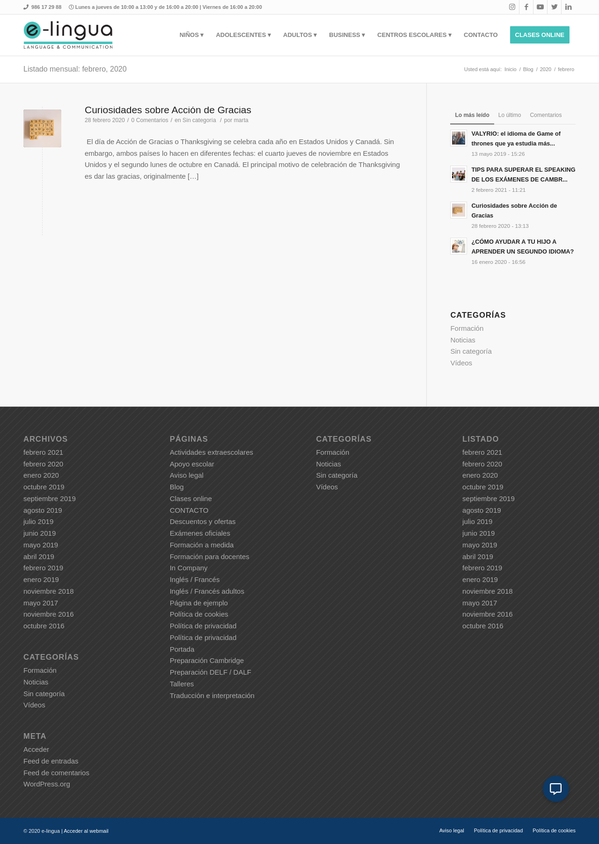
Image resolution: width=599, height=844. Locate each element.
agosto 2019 (42, 510)
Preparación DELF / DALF (210, 672)
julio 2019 (38, 521)
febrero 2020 (43, 464)
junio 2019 (39, 533)
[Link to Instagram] (512, 7)
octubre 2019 (44, 487)
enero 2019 (41, 579)
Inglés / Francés (195, 579)
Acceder (36, 749)
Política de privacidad (203, 626)
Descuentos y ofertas (203, 521)
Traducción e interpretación (212, 695)
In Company (189, 568)
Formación (466, 328)
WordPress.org (46, 784)
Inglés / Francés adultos (207, 591)
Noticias (462, 340)
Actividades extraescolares (211, 452)
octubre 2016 (44, 626)
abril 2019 (38, 556)
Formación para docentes (209, 556)
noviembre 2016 (48, 614)
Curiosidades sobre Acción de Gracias (168, 109)
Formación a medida (202, 545)
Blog (177, 487)
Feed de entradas (51, 761)
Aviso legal (187, 475)
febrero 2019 (43, 568)
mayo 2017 (40, 603)
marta (241, 120)
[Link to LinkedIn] (569, 7)
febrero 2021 (43, 452)
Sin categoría (199, 120)
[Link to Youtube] (540, 7)
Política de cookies (199, 614)
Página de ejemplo (199, 603)
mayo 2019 (40, 545)
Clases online (191, 498)
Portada (182, 649)
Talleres (182, 684)
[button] (556, 789)
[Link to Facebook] (526, 7)
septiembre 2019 (49, 498)
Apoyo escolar (192, 464)
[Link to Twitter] (554, 7)
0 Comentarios (149, 120)
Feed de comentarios (56, 773)
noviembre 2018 (48, 591)
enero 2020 (41, 475)
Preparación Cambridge (207, 660)
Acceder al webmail (86, 831)
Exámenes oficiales (200, 533)
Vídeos (461, 363)
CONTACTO (189, 510)
